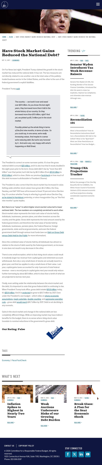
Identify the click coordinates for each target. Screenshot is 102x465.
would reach (22, 302)
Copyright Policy (26, 446)
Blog (18, 398)
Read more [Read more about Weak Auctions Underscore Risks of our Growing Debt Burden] (44, 426)
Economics (10, 400)
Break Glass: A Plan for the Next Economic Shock (83, 410)
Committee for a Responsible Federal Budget (4, 4)
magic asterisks (20, 299)
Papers (87, 398)
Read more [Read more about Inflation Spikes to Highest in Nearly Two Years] (10, 422)
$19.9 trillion (51, 289)
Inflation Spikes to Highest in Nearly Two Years (15, 410)
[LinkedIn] (81, 454)
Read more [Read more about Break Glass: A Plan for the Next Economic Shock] (77, 422)
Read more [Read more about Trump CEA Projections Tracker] (73, 208)
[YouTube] (88, 454)
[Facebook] (68, 454)
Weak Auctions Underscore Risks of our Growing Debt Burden (50, 412)
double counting (34, 299)
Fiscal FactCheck (19, 360)
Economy (6, 360)
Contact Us (9, 446)
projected (26, 293)
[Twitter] (74, 454)
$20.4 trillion (9, 293)
